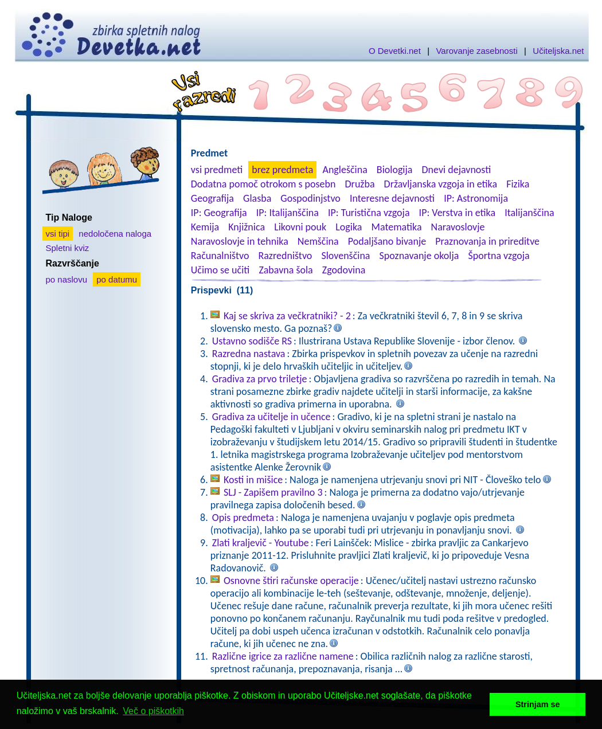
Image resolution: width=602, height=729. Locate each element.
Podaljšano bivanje (387, 241)
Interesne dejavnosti (392, 198)
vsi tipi (58, 233)
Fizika (517, 184)
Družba (360, 184)
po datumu (116, 279)
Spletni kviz (67, 248)
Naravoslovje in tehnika (239, 241)
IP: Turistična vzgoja (369, 212)
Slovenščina (345, 255)
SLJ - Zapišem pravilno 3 (273, 492)
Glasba (257, 198)
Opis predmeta (243, 517)
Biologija (395, 169)
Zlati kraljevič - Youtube (260, 542)
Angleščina (344, 169)
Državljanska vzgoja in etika (440, 184)
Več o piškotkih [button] (153, 711)
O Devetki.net (395, 51)
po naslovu (67, 279)
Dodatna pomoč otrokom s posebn (263, 184)
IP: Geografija (219, 212)
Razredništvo (285, 255)
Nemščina (318, 241)
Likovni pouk (300, 227)
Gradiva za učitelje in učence (271, 416)
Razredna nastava (249, 353)
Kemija (205, 227)
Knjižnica (246, 227)
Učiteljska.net (558, 51)
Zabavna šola (285, 270)
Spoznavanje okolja (419, 255)
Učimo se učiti (220, 270)
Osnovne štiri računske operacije (291, 580)
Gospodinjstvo (310, 198)
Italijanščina (529, 212)
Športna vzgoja (498, 255)
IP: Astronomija (476, 198)
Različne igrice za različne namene (283, 656)
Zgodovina (343, 270)
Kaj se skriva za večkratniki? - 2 (287, 315)
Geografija (212, 198)
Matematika (397, 227)
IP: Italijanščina (287, 212)
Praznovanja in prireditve (487, 241)
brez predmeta (282, 169)
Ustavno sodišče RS (252, 341)
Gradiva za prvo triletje (259, 379)
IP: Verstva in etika (457, 212)
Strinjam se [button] (537, 704)
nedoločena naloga (115, 233)
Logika (348, 227)
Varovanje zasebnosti (476, 51)
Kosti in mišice (253, 479)
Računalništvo (220, 255)
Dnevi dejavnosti (456, 169)
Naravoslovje (458, 227)
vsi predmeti (217, 169)
